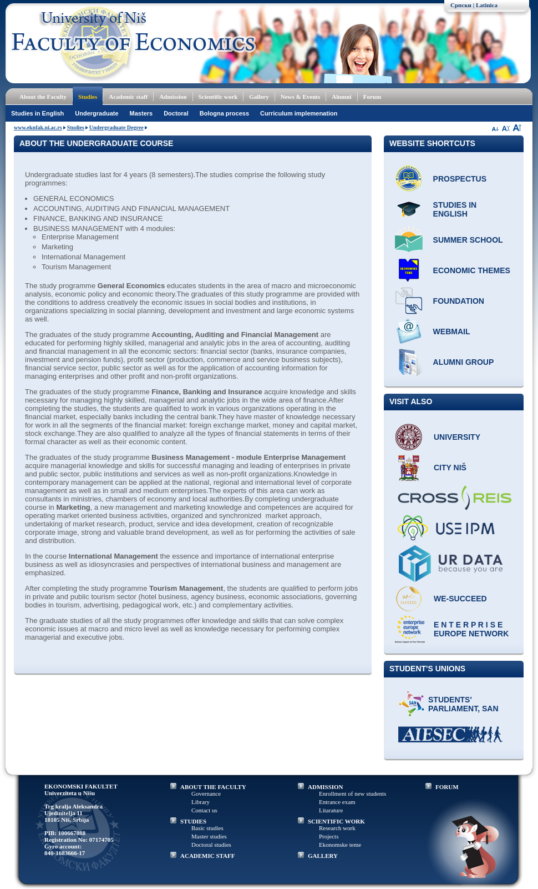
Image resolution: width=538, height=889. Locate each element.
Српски (460, 5)
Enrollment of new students (352, 793)
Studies (87, 96)
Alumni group (463, 362)
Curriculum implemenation (298, 113)
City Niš (450, 467)
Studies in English (37, 113)
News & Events (301, 96)
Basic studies (207, 828)
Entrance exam (337, 801)
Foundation (458, 301)
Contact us (204, 810)
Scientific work (218, 96)
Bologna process (224, 113)
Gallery (258, 96)
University (457, 437)
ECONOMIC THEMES (471, 270)
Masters (141, 113)
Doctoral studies (211, 844)
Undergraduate (96, 113)
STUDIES (193, 821)
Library (200, 801)
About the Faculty (43, 96)
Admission (173, 96)
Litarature (331, 810)
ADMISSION (325, 786)
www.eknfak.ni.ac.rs (38, 127)
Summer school (468, 239)
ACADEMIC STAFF (207, 855)
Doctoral (176, 113)
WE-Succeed (460, 598)
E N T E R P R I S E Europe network (471, 629)
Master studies (209, 836)
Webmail (451, 331)
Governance (206, 793)
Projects (328, 836)
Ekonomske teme (340, 844)
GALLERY (323, 855)
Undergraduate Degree (116, 127)
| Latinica (485, 5)
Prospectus (459, 178)
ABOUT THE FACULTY (213, 786)
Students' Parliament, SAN (463, 704)
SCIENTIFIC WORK (336, 821)
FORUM (447, 786)
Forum (372, 96)
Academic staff (128, 96)
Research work (337, 828)
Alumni (341, 96)
